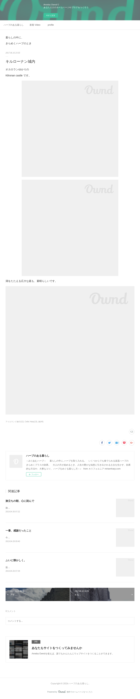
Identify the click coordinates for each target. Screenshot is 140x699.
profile (51, 25)
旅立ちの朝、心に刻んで (20, 500)
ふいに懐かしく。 (16, 560)
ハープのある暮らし (14, 25)
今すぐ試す (50, 15)
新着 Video (35, 25)
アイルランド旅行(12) (15, 422)
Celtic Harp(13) (31, 422)
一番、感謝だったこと (18, 530)
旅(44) (41, 422)
